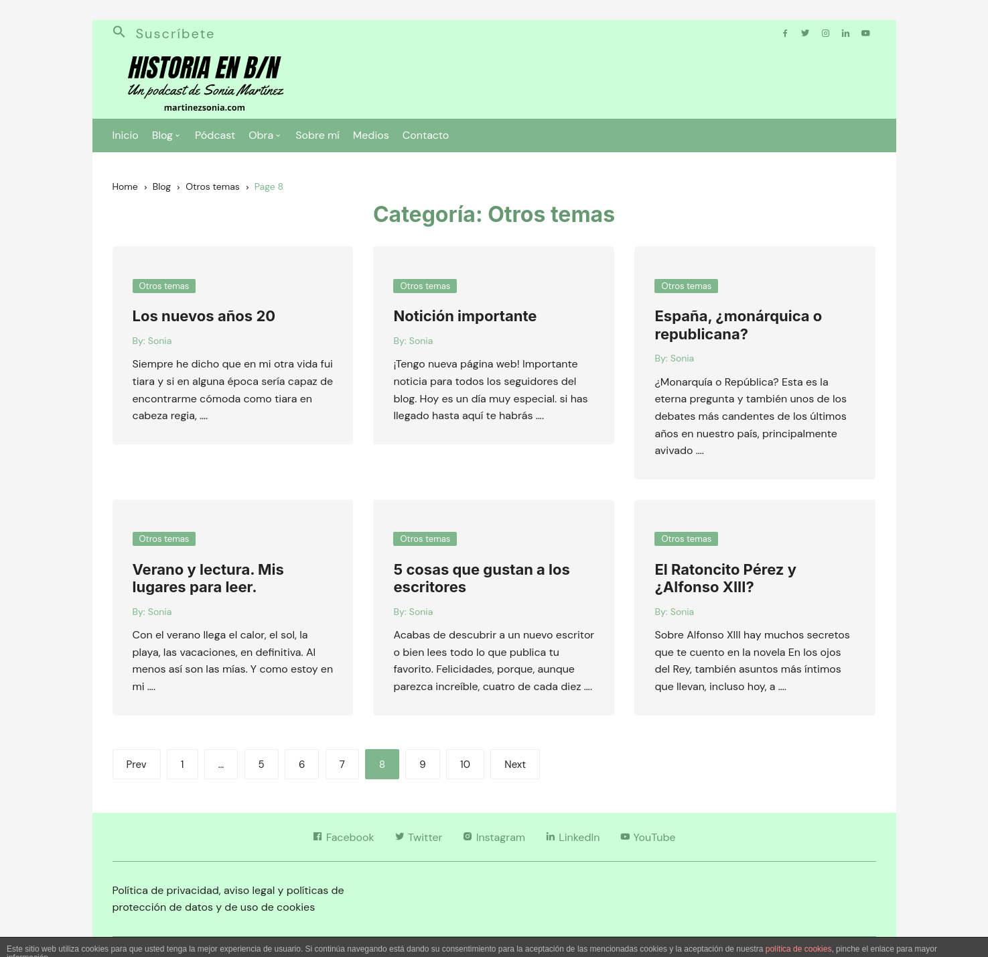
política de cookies (799, 949)
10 (465, 764)
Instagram (493, 837)
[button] (124, 33)
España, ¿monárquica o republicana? (738, 324)
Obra (261, 135)
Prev (137, 764)
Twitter (419, 837)
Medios (371, 135)
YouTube (647, 837)
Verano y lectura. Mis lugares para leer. (208, 578)
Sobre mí (317, 135)
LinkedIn (572, 837)
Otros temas (164, 286)
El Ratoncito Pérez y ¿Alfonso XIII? (725, 578)
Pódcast (215, 135)
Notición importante (465, 316)
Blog (162, 135)
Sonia (159, 341)
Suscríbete (176, 33)
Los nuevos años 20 (204, 316)
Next (515, 764)
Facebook (343, 837)
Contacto (426, 135)
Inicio (126, 135)
